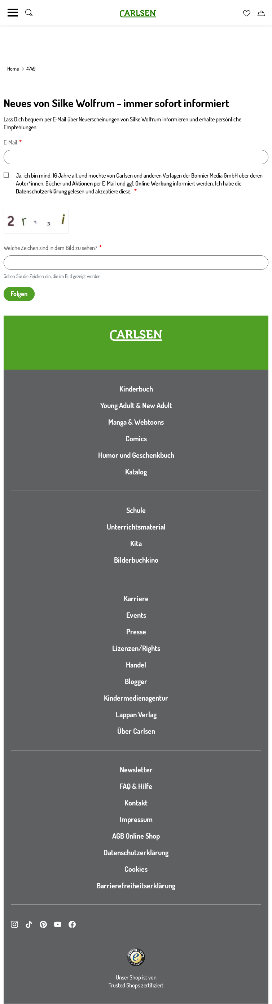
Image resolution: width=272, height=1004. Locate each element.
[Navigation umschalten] (13, 13)
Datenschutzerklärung (41, 191)
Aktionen (82, 183)
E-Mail (10, 142)
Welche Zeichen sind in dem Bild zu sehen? (50, 247)
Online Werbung (153, 183)
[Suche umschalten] (29, 12)
